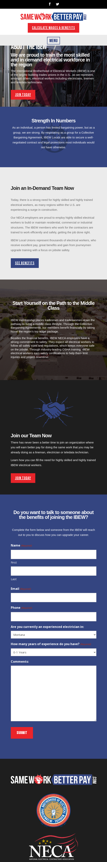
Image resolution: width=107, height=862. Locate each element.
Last (14, 579)
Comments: (20, 661)
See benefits (25, 263)
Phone (21, 607)
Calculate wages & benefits (53, 28)
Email (21, 589)
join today (23, 94)
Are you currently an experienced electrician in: (47, 627)
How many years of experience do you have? (51, 644)
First (14, 562)
